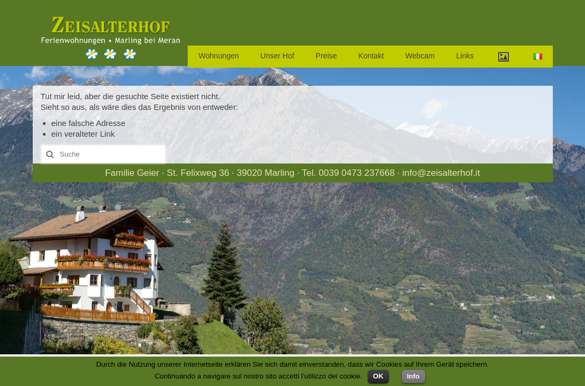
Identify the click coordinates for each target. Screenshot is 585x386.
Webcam (420, 55)
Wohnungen (218, 55)
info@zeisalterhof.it (441, 173)
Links (465, 55)
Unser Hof (277, 55)
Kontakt (370, 55)
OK (378, 376)
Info (413, 376)
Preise (326, 55)
